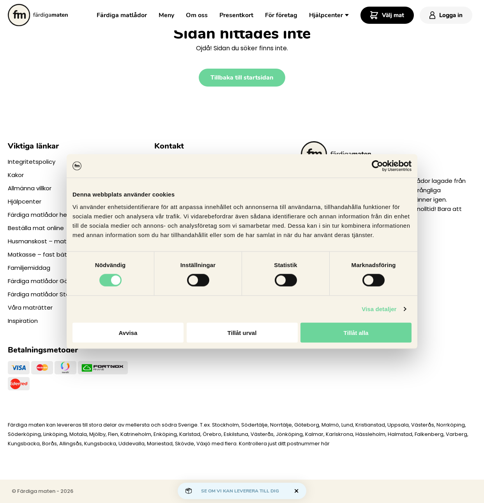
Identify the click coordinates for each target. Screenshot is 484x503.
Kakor (16, 175)
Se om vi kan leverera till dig (240, 491)
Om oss (197, 15)
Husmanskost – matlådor (44, 241)
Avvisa (128, 332)
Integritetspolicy (31, 162)
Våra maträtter (30, 307)
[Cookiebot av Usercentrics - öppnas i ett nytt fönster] (377, 166)
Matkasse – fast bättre (42, 254)
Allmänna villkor (29, 188)
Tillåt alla (356, 332)
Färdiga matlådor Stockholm (49, 294)
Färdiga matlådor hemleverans (52, 215)
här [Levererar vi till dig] (325, 443)
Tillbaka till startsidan (242, 77)
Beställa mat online (36, 228)
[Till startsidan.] (38, 15)
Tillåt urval (242, 332)
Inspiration (23, 321)
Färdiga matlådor (122, 15)
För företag (281, 15)
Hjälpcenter (326, 15)
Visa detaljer (379, 309)
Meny (166, 15)
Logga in (446, 15)
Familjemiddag (29, 268)
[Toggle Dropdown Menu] (347, 14)
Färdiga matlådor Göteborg (48, 281)
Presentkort (236, 15)
